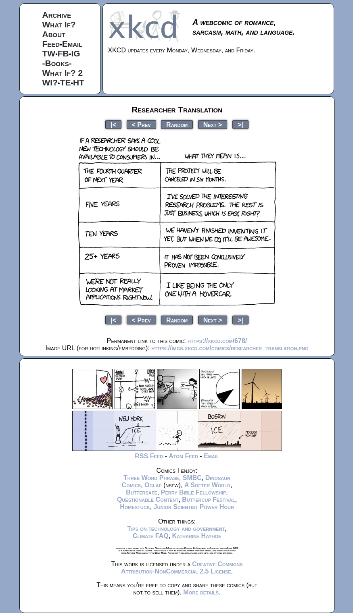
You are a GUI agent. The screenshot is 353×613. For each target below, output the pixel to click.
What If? (59, 24)
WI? (50, 82)
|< (113, 124)
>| (240, 124)
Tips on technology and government (176, 528)
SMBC (192, 477)
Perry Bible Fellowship (193, 492)
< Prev (141, 124)
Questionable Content (148, 499)
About (54, 34)
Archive (56, 14)
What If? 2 (62, 72)
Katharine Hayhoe (196, 535)
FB (63, 53)
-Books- (57, 63)
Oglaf (152, 485)
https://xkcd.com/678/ (217, 340)
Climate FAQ (151, 535)
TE (65, 82)
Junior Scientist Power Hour (194, 506)
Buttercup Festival (208, 499)
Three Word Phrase (151, 477)
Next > (212, 124)
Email (72, 43)
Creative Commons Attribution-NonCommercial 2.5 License (182, 568)
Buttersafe (141, 492)
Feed (51, 43)
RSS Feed (149, 456)
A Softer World (207, 485)
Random (177, 124)
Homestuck (135, 506)
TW (49, 53)
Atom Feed (183, 456)
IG (75, 53)
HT (78, 82)
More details (201, 592)
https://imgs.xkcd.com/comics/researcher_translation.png (229, 348)
